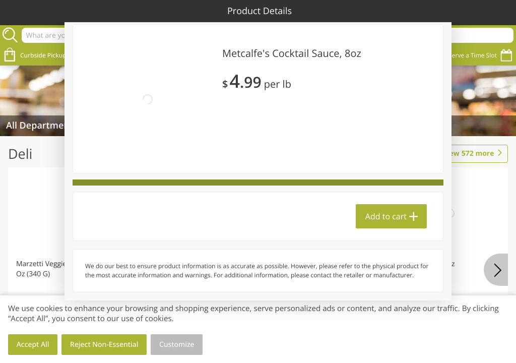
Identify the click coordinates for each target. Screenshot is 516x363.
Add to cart (386, 216)
